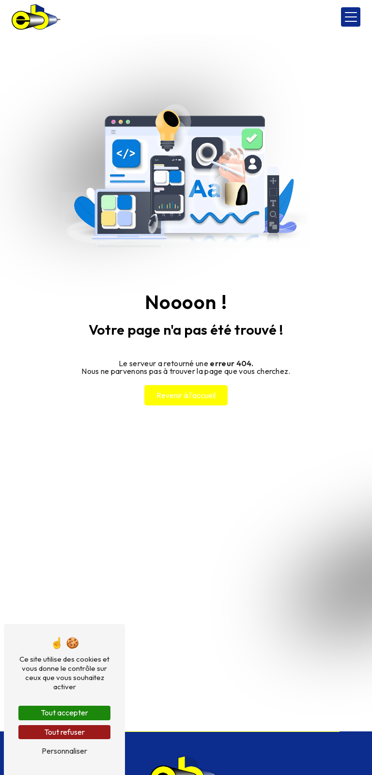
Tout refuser (64, 732)
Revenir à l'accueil (186, 395)
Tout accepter (64, 712)
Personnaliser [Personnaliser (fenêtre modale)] (64, 751)
